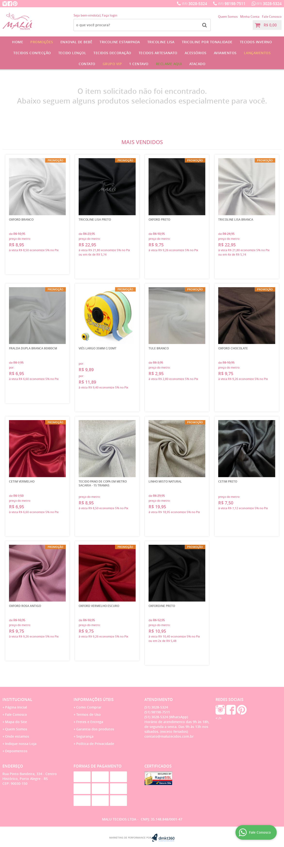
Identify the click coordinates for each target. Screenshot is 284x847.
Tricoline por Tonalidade (207, 42)
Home (17, 42)
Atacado (197, 63)
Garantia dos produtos (95, 729)
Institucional (17, 699)
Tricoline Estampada (120, 42)
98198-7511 (231, 3)
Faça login (109, 15)
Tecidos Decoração (112, 53)
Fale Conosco (272, 16)
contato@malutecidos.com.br (169, 736)
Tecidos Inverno (256, 42)
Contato (87, 63)
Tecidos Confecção (32, 53)
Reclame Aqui (169, 63)
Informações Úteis (94, 699)
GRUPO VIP (112, 63)
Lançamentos (257, 53)
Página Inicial (16, 707)
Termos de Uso (88, 714)
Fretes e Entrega (89, 721)
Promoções (41, 42)
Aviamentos (225, 53)
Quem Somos (228, 16)
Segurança (84, 736)
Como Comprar (88, 707)
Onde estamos (17, 736)
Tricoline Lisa (161, 42)
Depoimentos (16, 751)
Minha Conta (249, 16)
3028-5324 (194, 3)
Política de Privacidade (95, 743)
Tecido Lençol (72, 53)
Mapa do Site (16, 721)
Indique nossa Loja (20, 743)
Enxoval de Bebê (76, 42)
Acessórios (196, 53)
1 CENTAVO (139, 63)
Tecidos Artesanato (158, 53)
